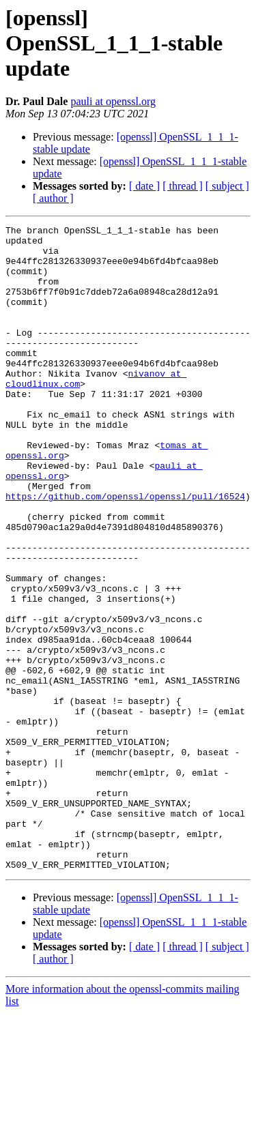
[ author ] (53, 198)
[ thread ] (182, 186)
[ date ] (144, 186)
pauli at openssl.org (113, 101)
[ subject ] (227, 186)
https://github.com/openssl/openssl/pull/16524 (125, 551)
